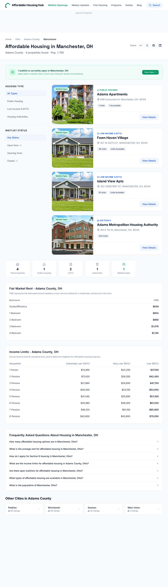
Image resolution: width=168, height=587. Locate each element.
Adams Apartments (112, 94)
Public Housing (15, 101)
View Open (150, 72)
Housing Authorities (17, 116)
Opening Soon (14, 153)
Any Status (13, 137)
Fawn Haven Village (112, 138)
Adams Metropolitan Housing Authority (127, 225)
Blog (139, 5)
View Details (149, 117)
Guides (129, 5)
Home (8, 39)
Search (154, 5)
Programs (116, 5)
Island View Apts (110, 181)
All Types (12, 93)
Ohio (17, 39)
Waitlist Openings (58, 5)
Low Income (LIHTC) (18, 109)
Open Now (14, 145)
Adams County (32, 39)
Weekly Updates (80, 5)
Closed (12, 160)
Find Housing (100, 5)
